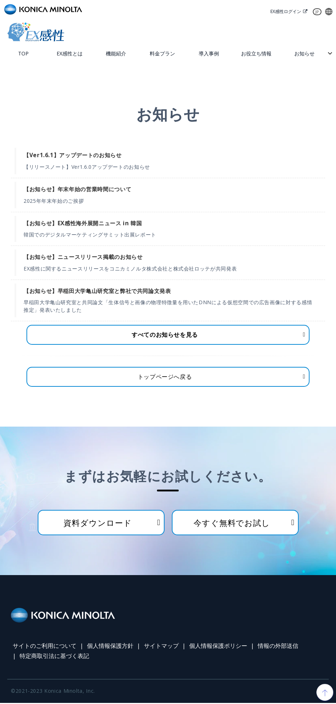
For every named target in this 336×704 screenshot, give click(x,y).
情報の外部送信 (278, 647)
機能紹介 (116, 53)
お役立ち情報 (256, 53)
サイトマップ (161, 647)
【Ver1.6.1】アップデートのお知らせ (72, 156)
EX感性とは (70, 53)
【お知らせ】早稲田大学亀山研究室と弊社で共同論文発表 (97, 291)
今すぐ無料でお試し (232, 523)
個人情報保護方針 (110, 647)
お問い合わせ (221, 32)
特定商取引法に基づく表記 (54, 657)
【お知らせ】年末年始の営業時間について (77, 189)
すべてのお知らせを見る (165, 335)
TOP (23, 53)
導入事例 (209, 53)
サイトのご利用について (44, 647)
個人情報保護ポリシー (218, 647)
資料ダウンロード (299, 32)
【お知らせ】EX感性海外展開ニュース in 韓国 (83, 223)
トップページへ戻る (165, 378)
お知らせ (304, 53)
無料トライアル (143, 32)
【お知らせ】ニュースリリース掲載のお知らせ (83, 257)
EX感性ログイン (284, 11)
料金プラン (162, 53)
